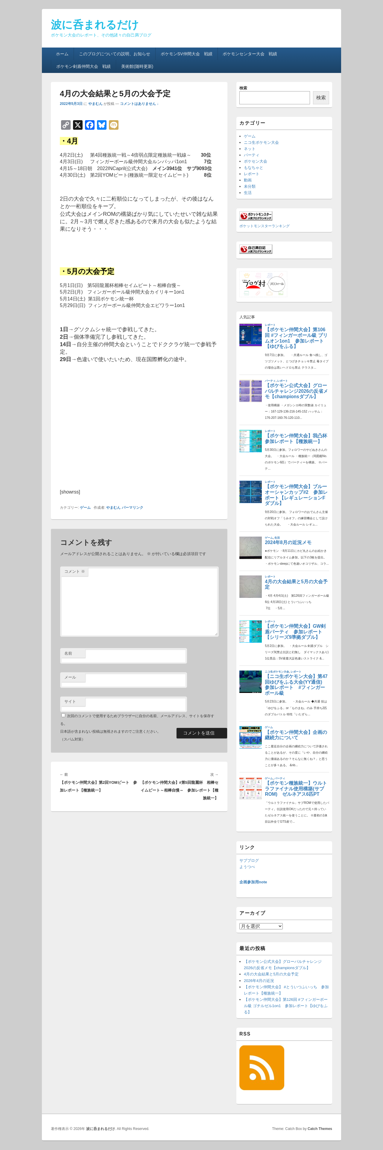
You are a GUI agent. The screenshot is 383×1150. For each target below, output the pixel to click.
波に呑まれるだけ (95, 25)
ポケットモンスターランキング (264, 226)
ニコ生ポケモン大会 (261, 142)
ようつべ (247, 867)
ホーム (62, 53)
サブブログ (249, 860)
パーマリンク (132, 507)
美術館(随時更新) (137, 66)
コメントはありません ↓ (139, 104)
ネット (250, 148)
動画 (248, 180)
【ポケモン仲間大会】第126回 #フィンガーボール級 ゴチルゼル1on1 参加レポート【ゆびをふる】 (286, 1005)
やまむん (95, 104)
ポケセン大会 (255, 161)
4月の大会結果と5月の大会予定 (271, 974)
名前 (68, 653)
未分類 (250, 186)
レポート (251, 174)
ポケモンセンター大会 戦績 (250, 53)
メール (70, 677)
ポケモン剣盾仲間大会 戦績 (83, 66)
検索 (243, 88)
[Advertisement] (139, 429)
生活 (248, 192)
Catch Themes (320, 1129)
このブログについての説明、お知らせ (114, 53)
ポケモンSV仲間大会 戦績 (186, 53)
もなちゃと (253, 167)
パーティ (251, 155)
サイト (70, 701)
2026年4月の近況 (259, 980)
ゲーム (85, 507)
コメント (74, 571)
